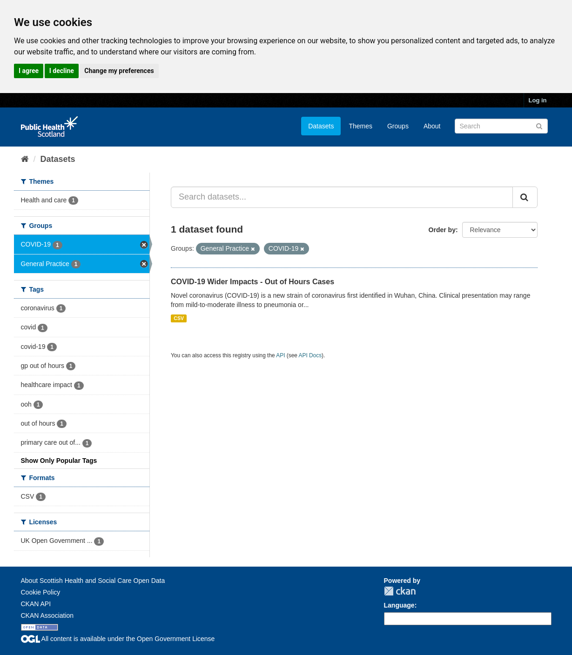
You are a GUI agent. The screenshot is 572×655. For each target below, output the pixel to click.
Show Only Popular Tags (59, 460)
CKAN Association (47, 615)
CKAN (400, 591)
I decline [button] (61, 70)
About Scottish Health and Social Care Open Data (93, 580)
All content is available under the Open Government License (118, 638)
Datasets (321, 126)
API (280, 355)
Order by (442, 230)
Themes (360, 126)
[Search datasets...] (342, 197)
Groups (398, 126)
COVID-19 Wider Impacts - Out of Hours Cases (252, 282)
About (432, 126)
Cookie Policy (41, 592)
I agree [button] (29, 70)
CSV (179, 318)
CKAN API (36, 604)
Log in (538, 100)
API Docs (310, 355)
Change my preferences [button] (119, 70)
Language (399, 605)
